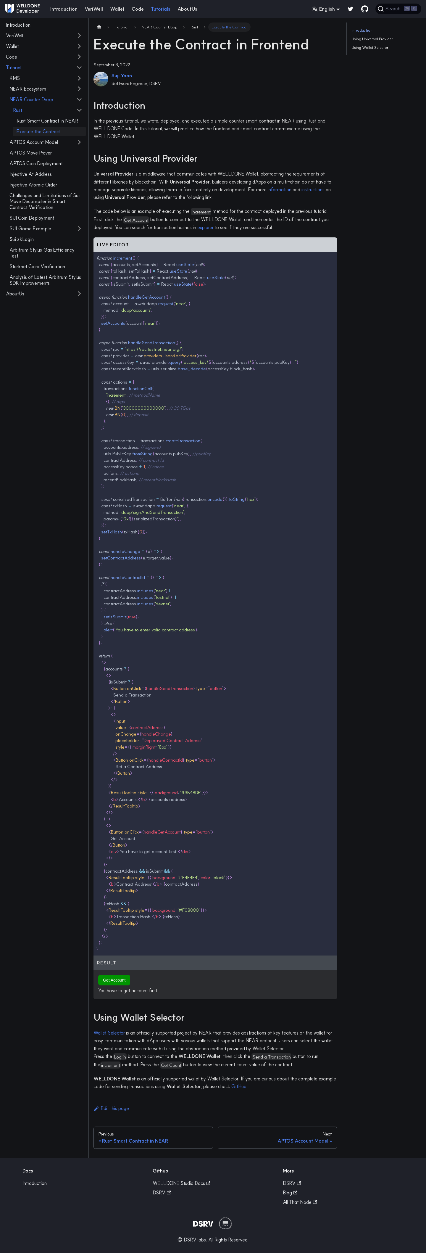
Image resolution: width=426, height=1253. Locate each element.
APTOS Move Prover (30, 153)
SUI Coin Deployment (31, 218)
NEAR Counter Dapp (31, 99)
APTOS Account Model (33, 142)
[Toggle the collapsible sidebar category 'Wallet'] (79, 46)
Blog (290, 1193)
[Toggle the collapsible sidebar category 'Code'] (79, 57)
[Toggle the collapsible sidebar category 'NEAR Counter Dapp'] (79, 99)
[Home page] (99, 27)
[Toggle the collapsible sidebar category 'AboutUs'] (79, 293)
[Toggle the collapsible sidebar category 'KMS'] (79, 78)
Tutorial (13, 67)
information (279, 189)
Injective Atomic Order (33, 185)
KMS (14, 78)
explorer (205, 227)
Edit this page (111, 1108)
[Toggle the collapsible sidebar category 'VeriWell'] (79, 35)
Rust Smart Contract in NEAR (47, 121)
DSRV (162, 1193)
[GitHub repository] (365, 9)
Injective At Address (30, 174)
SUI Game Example (30, 228)
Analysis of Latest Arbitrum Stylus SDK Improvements (45, 280)
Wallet (117, 9)
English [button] (323, 9)
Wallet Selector (109, 1033)
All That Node (300, 1202)
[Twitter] (350, 9)
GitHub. (239, 1086)
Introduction (64, 9)
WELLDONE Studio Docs (181, 1183)
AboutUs (187, 9)
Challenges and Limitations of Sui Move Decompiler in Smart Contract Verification (44, 201)
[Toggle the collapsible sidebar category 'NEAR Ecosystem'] (79, 89)
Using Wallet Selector (369, 47)
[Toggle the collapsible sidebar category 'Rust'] (79, 110)
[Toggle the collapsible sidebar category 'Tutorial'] (79, 67)
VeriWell (94, 9)
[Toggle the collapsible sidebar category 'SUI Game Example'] (79, 228)
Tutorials (160, 9)
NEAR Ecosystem (27, 89)
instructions (313, 189)
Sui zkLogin (21, 239)
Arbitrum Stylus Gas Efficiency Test (42, 253)
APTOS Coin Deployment (36, 163)
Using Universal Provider (372, 38)
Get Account (114, 980)
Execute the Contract (39, 131)
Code (138, 9)
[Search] (398, 9)
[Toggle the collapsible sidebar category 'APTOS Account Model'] (79, 142)
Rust (17, 110)
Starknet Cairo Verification (37, 266)
